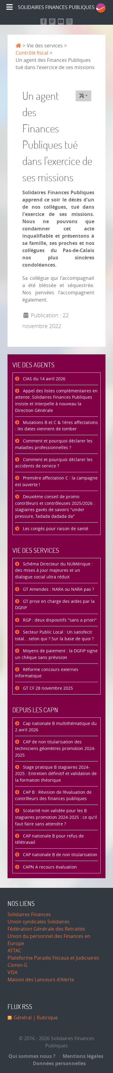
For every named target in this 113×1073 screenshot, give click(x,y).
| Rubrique (45, 1018)
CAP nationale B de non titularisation (59, 854)
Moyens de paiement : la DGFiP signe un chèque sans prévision (56, 654)
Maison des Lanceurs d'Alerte (41, 980)
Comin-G (17, 965)
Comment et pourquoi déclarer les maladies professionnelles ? (54, 444)
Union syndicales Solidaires (39, 922)
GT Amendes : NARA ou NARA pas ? (58, 589)
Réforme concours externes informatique (46, 673)
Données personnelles (57, 1063)
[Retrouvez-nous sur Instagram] (69, 21)
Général (23, 1018)
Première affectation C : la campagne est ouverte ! (56, 481)
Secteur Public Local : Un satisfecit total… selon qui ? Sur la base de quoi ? (54, 635)
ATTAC (14, 951)
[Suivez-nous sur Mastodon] (52, 21)
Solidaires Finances (29, 914)
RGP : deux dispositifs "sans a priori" (59, 620)
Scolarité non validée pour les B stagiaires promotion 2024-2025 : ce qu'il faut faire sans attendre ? (56, 817)
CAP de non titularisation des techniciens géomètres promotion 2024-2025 (55, 748)
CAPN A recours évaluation (49, 867)
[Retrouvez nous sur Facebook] (43, 21)
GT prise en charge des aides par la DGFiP (55, 605)
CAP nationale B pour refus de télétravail (49, 839)
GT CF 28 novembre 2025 (47, 688)
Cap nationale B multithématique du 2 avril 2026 (56, 727)
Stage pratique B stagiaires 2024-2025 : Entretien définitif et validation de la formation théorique (56, 774)
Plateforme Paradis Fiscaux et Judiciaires (53, 958)
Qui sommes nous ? (31, 1056)
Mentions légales (81, 1056)
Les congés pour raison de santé (55, 528)
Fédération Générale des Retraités (46, 929)
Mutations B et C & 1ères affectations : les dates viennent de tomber (56, 426)
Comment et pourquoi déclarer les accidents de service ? (54, 463)
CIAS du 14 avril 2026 (43, 378)
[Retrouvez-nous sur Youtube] (61, 21)
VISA (12, 972)
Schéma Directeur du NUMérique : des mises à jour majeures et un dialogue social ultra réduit (54, 571)
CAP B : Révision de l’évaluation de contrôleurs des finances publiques (53, 796)
